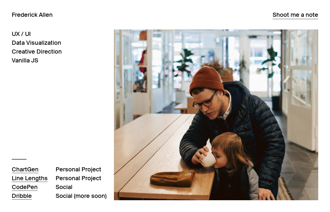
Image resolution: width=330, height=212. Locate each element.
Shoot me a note (295, 15)
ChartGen (25, 169)
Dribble (22, 196)
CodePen (25, 187)
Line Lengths (30, 178)
